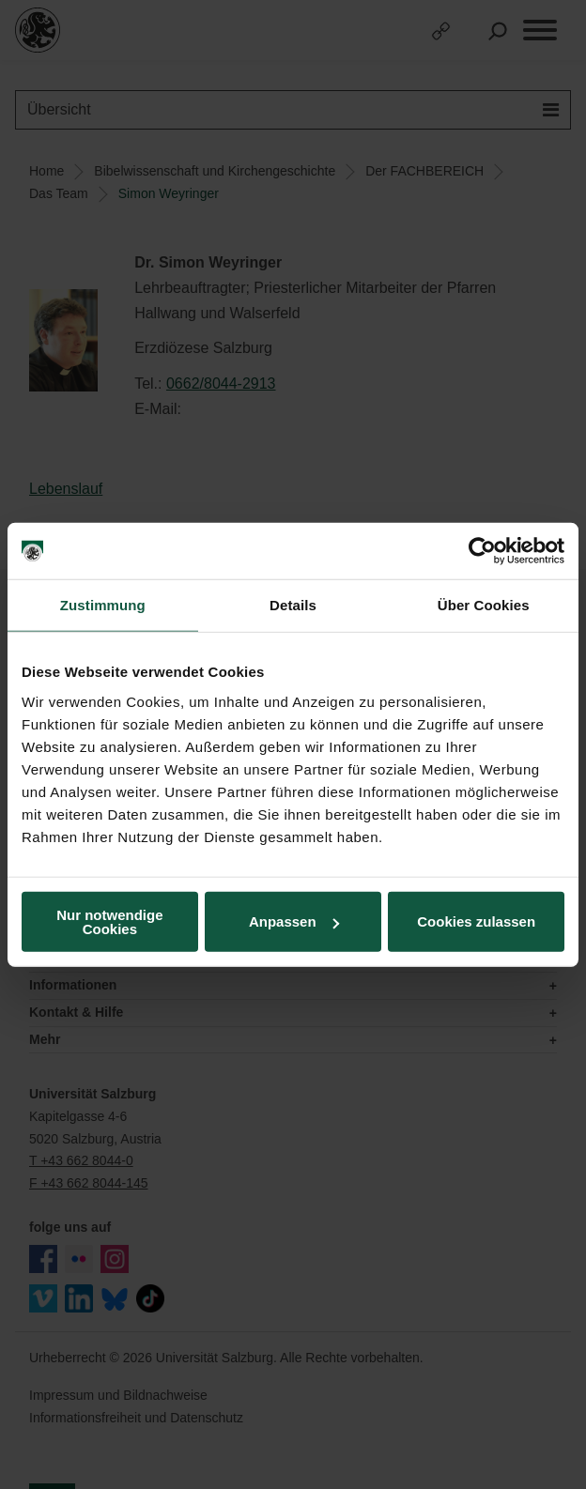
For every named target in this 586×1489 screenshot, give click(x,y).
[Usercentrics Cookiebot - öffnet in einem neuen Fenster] (482, 551)
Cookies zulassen (476, 921)
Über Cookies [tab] (484, 605)
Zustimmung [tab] (103, 605)
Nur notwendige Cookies (109, 921)
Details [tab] (293, 605)
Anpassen (294, 921)
